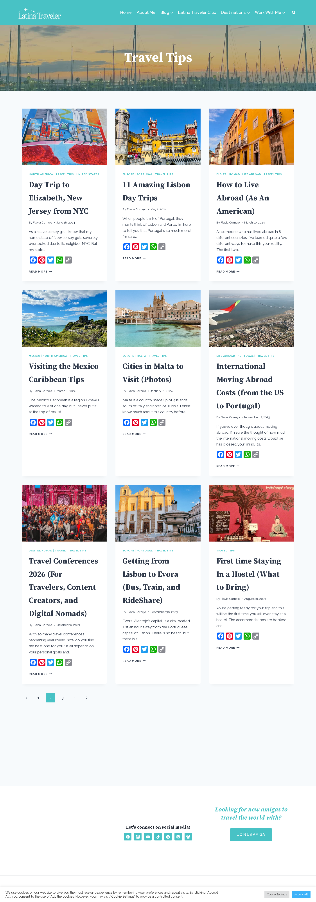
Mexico (34, 369)
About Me (146, 12)
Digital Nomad (228, 174)
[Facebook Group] (188, 836)
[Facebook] (127, 836)
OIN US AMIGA (251, 834)
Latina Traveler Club (197, 12)
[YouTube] (148, 836)
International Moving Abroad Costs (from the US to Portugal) (251, 405)
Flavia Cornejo (42, 235)
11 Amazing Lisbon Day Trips (149, 197)
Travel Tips (65, 174)
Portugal (144, 174)
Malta (141, 369)
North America (41, 174)
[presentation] (64, 137)
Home (126, 12)
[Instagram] (138, 836)
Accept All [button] (301, 894)
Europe (128, 174)
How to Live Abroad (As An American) (249, 197)
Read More (40, 284)
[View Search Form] (293, 12)
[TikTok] (158, 836)
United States (87, 174)
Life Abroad (251, 174)
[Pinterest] (178, 836)
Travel (60, 576)
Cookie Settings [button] (277, 894)
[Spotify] (168, 836)
